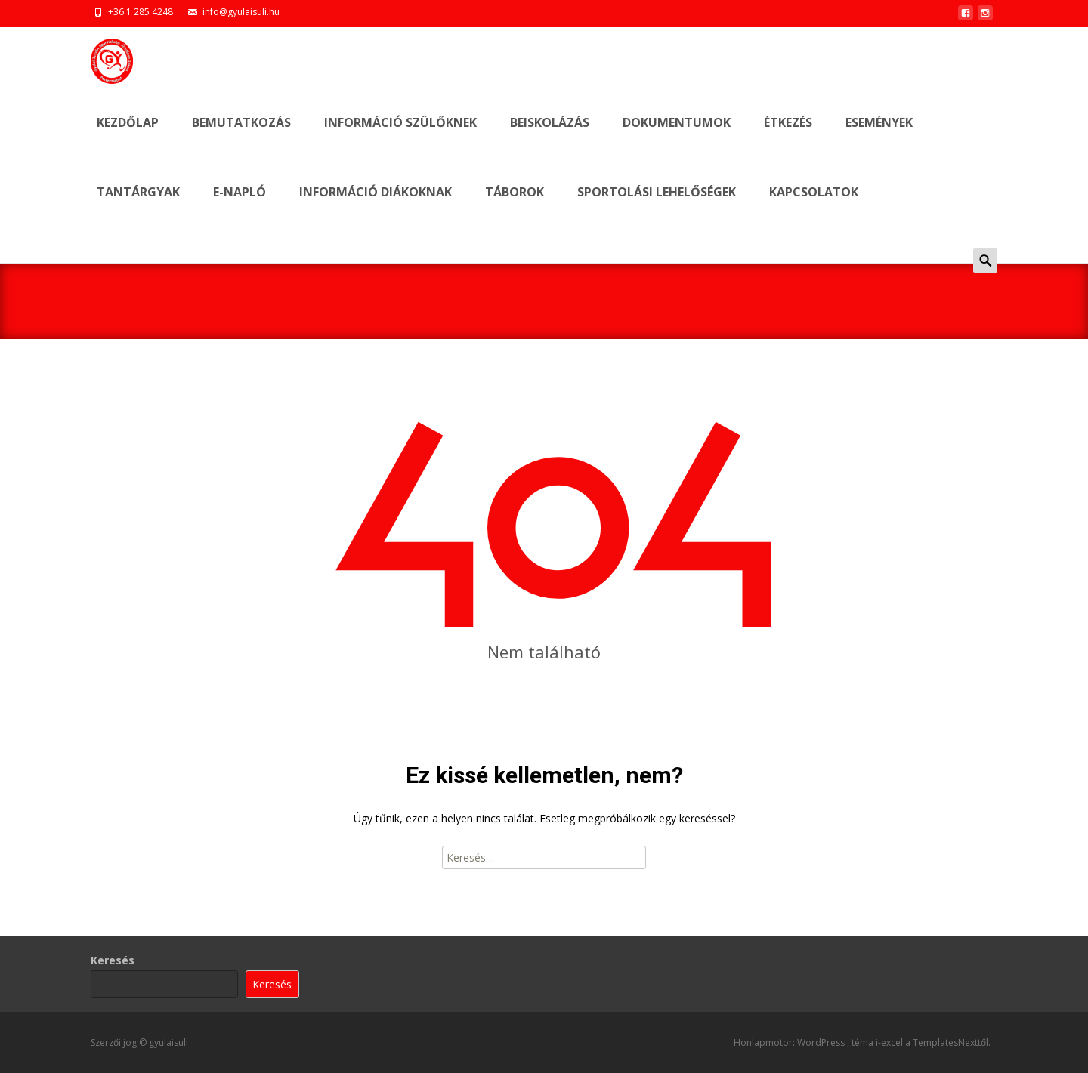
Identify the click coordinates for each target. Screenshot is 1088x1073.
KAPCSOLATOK (813, 205)
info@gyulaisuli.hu (241, 11)
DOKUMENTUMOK (677, 135)
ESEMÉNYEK (879, 135)
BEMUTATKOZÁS (241, 135)
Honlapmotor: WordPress (790, 1042)
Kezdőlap (128, 135)
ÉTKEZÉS (788, 135)
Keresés (112, 960)
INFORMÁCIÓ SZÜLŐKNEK (400, 135)
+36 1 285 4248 (140, 11)
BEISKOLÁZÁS (549, 135)
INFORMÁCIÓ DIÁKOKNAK (375, 205)
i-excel (890, 1042)
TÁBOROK (514, 205)
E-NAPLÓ (239, 205)
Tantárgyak (138, 205)
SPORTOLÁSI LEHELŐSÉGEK (656, 205)
